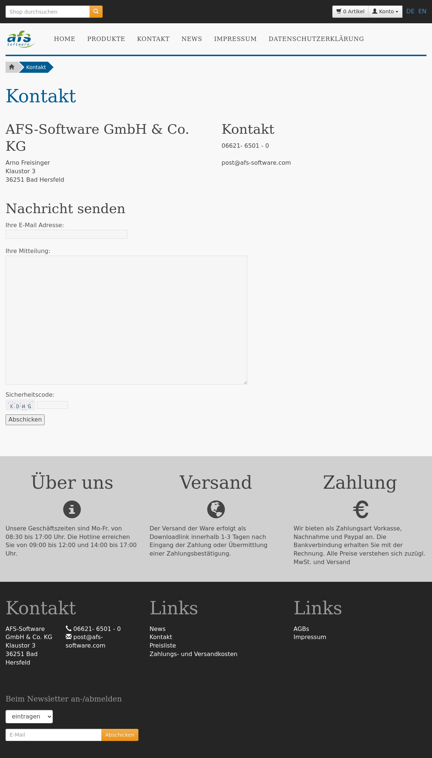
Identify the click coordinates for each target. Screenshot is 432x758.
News (191, 38)
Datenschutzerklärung (316, 38)
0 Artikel (350, 11)
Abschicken (119, 735)
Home (64, 38)
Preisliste (163, 645)
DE (410, 11)
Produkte (106, 38)
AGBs (301, 628)
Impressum (235, 38)
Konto (385, 11)
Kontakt (153, 38)
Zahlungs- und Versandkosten (193, 654)
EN (422, 11)
